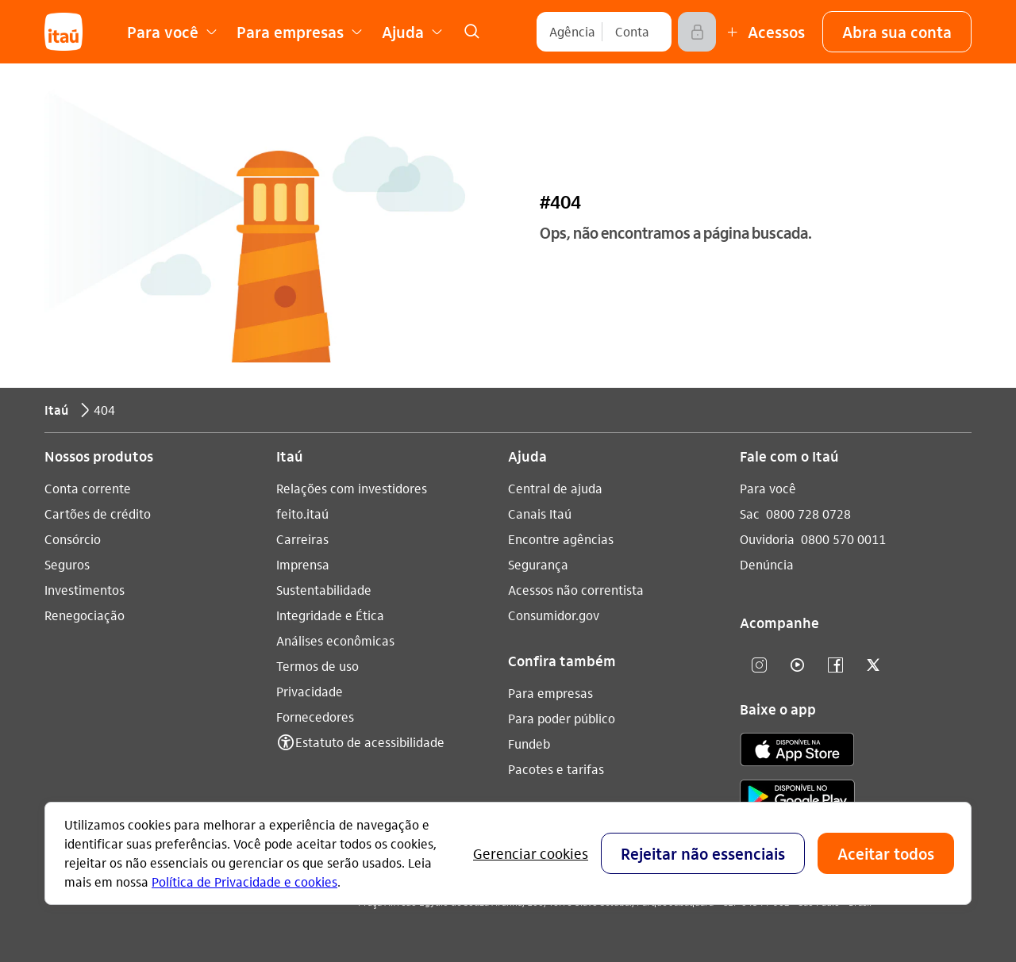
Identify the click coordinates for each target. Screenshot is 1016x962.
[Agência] (572, 31)
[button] (897, 31)
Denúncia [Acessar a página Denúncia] (767, 564)
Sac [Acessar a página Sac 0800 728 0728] (750, 513)
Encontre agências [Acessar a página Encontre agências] (561, 539)
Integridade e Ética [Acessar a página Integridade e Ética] (330, 615)
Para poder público (561, 718)
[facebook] (835, 666)
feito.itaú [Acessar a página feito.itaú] (302, 513)
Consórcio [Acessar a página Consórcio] (72, 539)
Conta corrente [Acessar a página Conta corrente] (87, 488)
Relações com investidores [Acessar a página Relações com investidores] (351, 488)
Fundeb (529, 743)
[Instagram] (759, 666)
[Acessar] (697, 32)
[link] (471, 31)
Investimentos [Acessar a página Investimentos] (84, 589)
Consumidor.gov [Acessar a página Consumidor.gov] (553, 615)
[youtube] (797, 666)
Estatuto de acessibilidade (369, 742)
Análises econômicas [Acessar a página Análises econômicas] (335, 640)
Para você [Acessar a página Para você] (768, 488)
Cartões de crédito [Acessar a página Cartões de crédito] (97, 513)
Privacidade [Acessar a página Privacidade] (309, 691)
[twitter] (873, 666)
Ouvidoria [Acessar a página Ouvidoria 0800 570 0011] (767, 539)
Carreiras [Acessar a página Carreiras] (302, 539)
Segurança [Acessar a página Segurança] (538, 564)
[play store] (797, 799)
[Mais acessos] (763, 31)
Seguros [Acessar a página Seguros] (67, 564)
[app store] (797, 752)
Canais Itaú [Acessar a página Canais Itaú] (540, 513)
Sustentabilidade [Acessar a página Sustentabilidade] (323, 589)
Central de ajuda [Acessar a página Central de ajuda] (555, 488)
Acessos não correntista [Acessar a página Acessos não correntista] (576, 589)
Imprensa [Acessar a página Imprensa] (302, 564)
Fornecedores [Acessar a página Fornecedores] (315, 716)
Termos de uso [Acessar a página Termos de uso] (317, 665)
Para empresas (550, 692)
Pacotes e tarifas (556, 769)
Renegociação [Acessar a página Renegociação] (84, 615)
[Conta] (632, 31)
